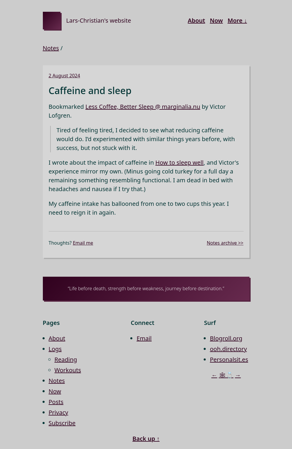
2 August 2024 (64, 75)
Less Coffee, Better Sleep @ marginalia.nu (142, 107)
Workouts (68, 370)
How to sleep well (179, 162)
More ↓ (237, 20)
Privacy (58, 412)
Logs (55, 349)
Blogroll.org (226, 338)
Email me (83, 243)
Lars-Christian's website (98, 20)
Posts (56, 402)
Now (216, 20)
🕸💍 (226, 375)
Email (143, 338)
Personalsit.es (229, 359)
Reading (66, 359)
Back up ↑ (145, 439)
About (196, 20)
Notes (51, 48)
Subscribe (62, 423)
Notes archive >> (225, 243)
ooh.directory (228, 349)
